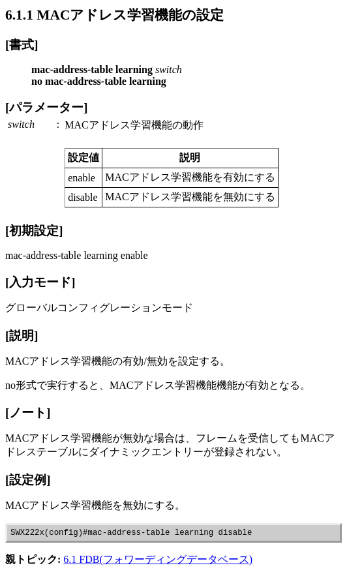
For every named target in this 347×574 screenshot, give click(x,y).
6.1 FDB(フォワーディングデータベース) (157, 561)
